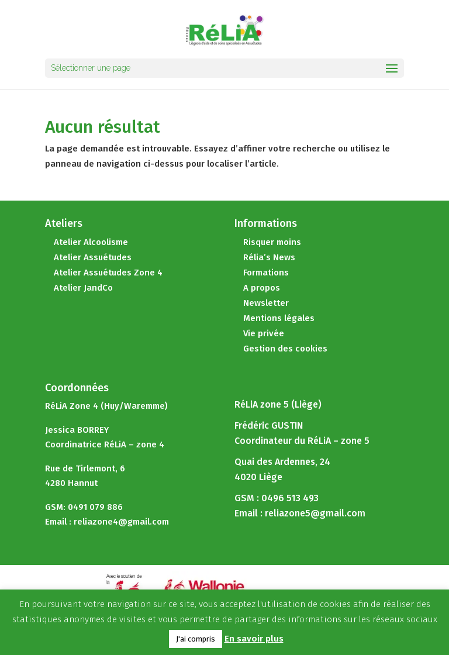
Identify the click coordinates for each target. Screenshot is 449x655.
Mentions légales (279, 318)
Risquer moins (272, 242)
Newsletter (266, 303)
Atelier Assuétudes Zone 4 (108, 272)
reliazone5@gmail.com (315, 513)
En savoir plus (254, 638)
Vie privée (263, 333)
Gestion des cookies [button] (285, 348)
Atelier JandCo (83, 287)
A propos (261, 287)
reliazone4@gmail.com (121, 521)
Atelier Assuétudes (93, 257)
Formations (266, 272)
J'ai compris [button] (195, 639)
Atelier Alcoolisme (91, 242)
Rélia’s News (269, 257)
